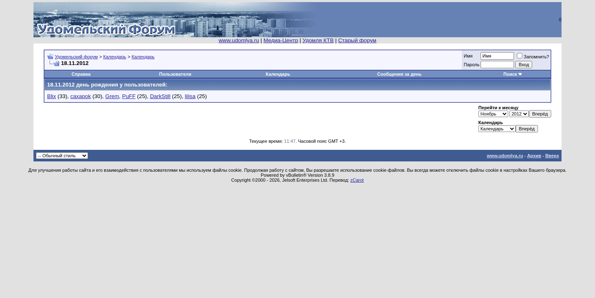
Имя (468, 55)
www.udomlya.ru (239, 40)
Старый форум (357, 40)
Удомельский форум (76, 56)
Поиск (510, 74)
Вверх (552, 155)
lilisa (190, 96)
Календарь (114, 56)
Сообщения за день (399, 74)
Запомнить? (533, 56)
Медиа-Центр (281, 40)
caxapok (80, 96)
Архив (534, 155)
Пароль (471, 64)
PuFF (129, 96)
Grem (112, 96)
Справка (80, 74)
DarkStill (160, 96)
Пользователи (175, 74)
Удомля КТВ (317, 40)
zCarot (357, 180)
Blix (51, 96)
